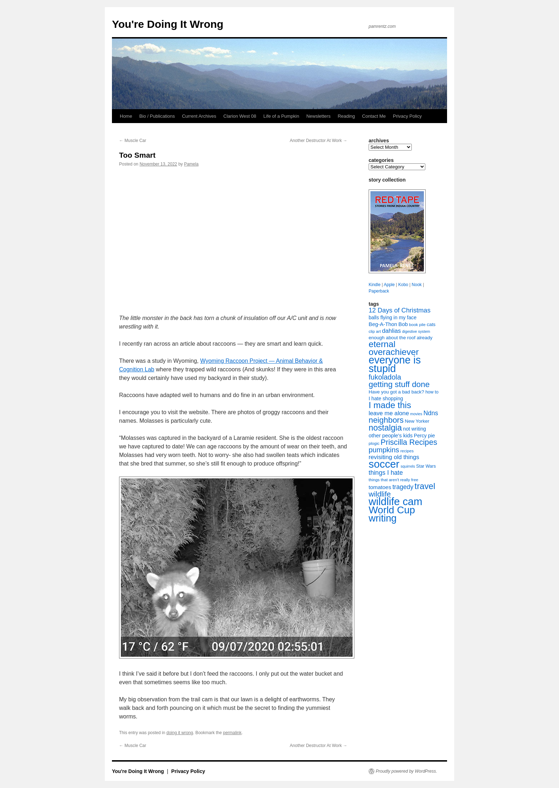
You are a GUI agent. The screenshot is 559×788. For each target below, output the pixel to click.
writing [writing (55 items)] (382, 518)
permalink (232, 732)
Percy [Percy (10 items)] (420, 435)
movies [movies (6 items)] (416, 414)
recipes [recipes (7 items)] (407, 451)
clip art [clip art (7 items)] (375, 331)
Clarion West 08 (240, 116)
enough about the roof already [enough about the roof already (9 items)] (400, 337)
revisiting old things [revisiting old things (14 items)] (394, 457)
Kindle (374, 284)
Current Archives (199, 116)
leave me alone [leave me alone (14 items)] (389, 413)
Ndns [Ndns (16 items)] (431, 413)
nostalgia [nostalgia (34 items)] (385, 427)
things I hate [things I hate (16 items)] (386, 472)
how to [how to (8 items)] (432, 392)
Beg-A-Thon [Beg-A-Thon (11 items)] (383, 324)
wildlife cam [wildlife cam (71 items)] (395, 501)
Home (126, 116)
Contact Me (374, 116)
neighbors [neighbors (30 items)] (386, 420)
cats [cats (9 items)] (431, 324)
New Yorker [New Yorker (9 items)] (417, 421)
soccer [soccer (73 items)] (384, 464)
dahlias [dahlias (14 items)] (391, 330)
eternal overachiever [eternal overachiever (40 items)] (394, 348)
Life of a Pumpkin (281, 116)
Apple (389, 284)
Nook (417, 284)
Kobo (403, 284)
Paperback (379, 291)
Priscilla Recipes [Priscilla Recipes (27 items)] (409, 442)
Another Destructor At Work (318, 140)
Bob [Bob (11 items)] (402, 324)
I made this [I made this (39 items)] (390, 405)
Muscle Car (132, 140)
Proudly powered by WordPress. (406, 771)
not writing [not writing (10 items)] (414, 429)
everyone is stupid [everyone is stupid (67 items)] (395, 364)
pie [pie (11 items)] (431, 435)
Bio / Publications (157, 116)
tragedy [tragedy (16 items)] (403, 486)
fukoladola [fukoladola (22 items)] (385, 377)
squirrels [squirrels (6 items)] (408, 466)
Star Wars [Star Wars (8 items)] (426, 466)
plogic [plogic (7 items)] (374, 443)
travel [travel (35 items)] (425, 486)
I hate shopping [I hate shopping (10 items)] (386, 398)
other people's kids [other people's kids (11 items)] (390, 435)
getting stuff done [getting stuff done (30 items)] (399, 384)
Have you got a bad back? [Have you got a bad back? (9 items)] (396, 392)
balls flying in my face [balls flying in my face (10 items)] (392, 317)
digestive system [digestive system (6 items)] (416, 331)
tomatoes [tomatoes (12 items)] (380, 487)
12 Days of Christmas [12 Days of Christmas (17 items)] (400, 310)
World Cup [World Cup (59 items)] (392, 509)
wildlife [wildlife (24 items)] (380, 494)
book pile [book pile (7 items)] (417, 324)
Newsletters (318, 116)
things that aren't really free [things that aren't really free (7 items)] (393, 480)
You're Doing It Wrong (168, 24)
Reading (346, 116)
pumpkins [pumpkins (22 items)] (384, 450)
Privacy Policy (407, 116)
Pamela (191, 164)
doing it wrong (179, 732)
